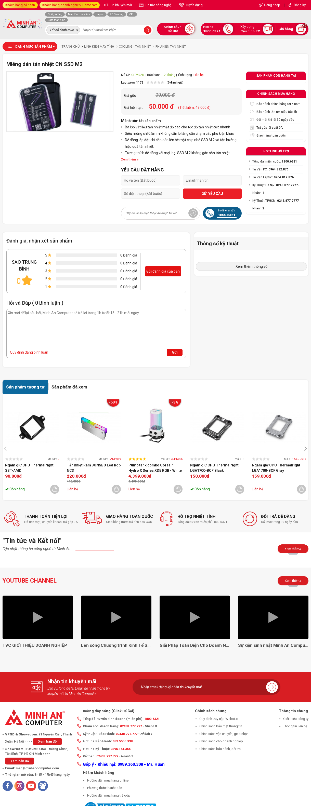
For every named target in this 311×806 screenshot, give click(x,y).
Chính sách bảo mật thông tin (220, 726)
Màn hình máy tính (79, 14)
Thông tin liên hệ (295, 726)
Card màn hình (56, 20)
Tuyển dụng (194, 5)
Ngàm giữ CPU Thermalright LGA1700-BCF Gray (276, 468)
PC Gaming (116, 14)
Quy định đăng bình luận (29, 352)
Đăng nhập (272, 5)
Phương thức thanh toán (104, 788)
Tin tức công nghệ (158, 5)
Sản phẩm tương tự (25, 386)
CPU (131, 14)
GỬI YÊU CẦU (212, 194)
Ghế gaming (55, 14)
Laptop (100, 14)
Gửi (175, 352)
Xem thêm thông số (251, 266)
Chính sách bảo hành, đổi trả (220, 749)
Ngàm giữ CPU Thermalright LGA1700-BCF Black (214, 468)
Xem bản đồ (47, 741)
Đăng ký (300, 5)
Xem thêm (293, 549)
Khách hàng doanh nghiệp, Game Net (69, 5)
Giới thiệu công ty (295, 719)
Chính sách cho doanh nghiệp (221, 741)
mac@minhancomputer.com (37, 768)
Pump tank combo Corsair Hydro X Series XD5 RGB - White (155, 468)
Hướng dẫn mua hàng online (107, 780)
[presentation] (6, 448)
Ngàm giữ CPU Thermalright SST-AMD (29, 468)
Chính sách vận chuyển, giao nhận (224, 734)
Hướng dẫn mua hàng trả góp (108, 795)
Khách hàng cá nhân (20, 5)
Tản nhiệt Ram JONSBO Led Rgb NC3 (94, 468)
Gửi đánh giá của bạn (163, 271)
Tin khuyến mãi (120, 5)
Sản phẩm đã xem (69, 386)
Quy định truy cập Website (218, 719)
